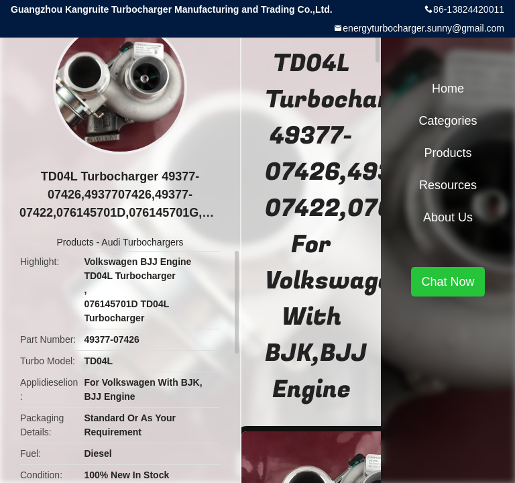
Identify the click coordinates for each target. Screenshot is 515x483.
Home (448, 88)
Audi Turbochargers (142, 242)
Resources (448, 185)
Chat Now (447, 281)
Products (74, 242)
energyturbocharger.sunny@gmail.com (423, 28)
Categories (447, 120)
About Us (448, 217)
